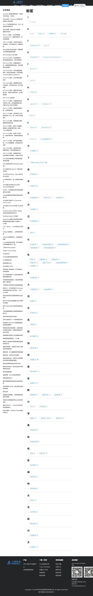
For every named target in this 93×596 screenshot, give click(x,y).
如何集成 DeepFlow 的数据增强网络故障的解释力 (12, 324)
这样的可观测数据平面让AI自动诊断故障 (13, 401)
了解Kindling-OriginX (9, 247)
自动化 (33, 500)
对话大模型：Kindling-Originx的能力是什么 (13, 412)
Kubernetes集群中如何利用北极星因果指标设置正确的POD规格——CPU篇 (12, 221)
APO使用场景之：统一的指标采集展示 (13, 181)
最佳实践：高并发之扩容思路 (11, 355)
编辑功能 (34, 477)
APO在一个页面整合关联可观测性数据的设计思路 (13, 191)
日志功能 (43, 406)
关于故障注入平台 (8, 266)
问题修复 (34, 535)
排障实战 (34, 360)
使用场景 (34, 174)
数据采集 (58, 395)
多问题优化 (34, 278)
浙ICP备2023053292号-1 (46, 592)
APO (63, 34)
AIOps (41, 34)
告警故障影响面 (62, 263)
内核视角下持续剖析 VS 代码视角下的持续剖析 (13, 270)
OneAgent (46, 104)
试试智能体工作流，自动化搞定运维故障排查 (13, 387)
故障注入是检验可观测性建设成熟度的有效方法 (13, 343)
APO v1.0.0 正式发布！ (9, 98)
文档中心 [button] (23, 6)
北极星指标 (34, 221)
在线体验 (58, 6)
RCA (32, 116)
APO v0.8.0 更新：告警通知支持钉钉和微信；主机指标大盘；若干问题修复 (13, 85)
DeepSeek (34, 57)
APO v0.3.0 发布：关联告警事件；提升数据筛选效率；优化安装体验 (12, 59)
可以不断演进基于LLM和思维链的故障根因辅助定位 (13, 276)
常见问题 (58, 564)
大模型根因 (34, 289)
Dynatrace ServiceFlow (52, 57)
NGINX (33, 92)
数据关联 (34, 395)
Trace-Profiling (44, 567)
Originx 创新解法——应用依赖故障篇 (13, 233)
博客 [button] (31, 6)
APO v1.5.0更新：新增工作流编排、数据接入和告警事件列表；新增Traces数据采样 (13, 128)
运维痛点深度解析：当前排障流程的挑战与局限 (13, 396)
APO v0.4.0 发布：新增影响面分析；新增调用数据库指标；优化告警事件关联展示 (13, 65)
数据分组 (46, 395)
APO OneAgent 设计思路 (10, 55)
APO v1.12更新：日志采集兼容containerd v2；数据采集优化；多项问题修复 (13, 37)
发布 (32, 233)
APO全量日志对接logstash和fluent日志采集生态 (11, 186)
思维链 (33, 324)
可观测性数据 (47, 244)
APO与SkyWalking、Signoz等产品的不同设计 (13, 175)
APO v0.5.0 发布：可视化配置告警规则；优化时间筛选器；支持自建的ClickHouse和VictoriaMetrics (13, 73)
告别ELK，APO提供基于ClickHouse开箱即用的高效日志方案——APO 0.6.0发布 (13, 290)
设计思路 (34, 512)
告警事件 (43, 259)
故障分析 (34, 383)
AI (32, 34)
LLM (32, 80)
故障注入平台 (43, 570)
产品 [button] (15, 6)
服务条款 (58, 575)
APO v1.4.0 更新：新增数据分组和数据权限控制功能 (12, 122)
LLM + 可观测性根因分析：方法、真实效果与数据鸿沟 (13, 25)
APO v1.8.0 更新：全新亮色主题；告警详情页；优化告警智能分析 (12, 149)
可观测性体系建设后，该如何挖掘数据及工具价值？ (13, 281)
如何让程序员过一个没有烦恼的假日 (13, 319)
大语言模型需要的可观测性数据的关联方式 (13, 312)
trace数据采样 (46, 139)
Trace (33, 139)
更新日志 (58, 570)
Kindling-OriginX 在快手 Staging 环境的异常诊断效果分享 (12, 212)
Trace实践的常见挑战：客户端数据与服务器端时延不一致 (13, 243)
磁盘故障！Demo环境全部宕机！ (12, 375)
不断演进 (34, 151)
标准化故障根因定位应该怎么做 (11, 363)
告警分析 (34, 263)
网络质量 (34, 488)
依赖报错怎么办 (7, 263)
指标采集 (34, 348)
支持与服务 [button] (39, 6)
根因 (32, 453)
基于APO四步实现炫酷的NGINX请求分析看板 (13, 302)
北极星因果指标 (28, 570)
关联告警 (60, 198)
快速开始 (65, 5)
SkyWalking (46, 127)
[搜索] (80, 5)
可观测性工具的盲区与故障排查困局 (13, 285)
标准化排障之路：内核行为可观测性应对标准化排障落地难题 (13, 359)
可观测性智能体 (63, 244)
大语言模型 (48, 289)
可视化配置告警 (50, 248)
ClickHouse (35, 45)
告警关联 (56, 259)
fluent (33, 69)
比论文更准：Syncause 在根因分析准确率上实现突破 (13, 20)
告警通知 (34, 266)
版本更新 (34, 465)
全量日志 (34, 186)
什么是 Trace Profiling (9, 251)
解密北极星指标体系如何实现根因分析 (13, 382)
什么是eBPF (6, 254)
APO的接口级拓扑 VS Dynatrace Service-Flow (12, 202)
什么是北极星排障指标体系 (10, 257)
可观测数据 (34, 248)
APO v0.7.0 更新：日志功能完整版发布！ (12, 79)
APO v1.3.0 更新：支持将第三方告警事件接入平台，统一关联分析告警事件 (13, 116)
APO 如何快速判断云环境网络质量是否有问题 (12, 160)
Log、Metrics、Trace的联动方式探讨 (13, 228)
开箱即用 (34, 313)
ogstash (34, 104)
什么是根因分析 (7, 260)
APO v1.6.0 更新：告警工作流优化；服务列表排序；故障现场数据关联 (13, 136)
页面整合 (34, 547)
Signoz (33, 127)
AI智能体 (52, 34)
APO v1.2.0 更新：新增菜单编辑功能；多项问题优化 (12, 109)
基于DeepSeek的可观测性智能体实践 (13, 307)
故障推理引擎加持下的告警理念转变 (13, 335)
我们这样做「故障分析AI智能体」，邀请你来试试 (13, 31)
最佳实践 (34, 430)
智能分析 (60, 418)
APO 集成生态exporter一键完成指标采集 (12, 170)
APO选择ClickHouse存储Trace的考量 (13, 207)
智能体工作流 (46, 418)
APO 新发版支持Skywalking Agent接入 (13, 165)
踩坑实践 (5, 392)
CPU (46, 45)
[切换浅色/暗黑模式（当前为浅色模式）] (71, 5)
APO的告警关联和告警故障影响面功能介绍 (13, 196)
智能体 (33, 418)
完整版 (33, 301)
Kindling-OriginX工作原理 (10, 216)
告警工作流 (47, 263)
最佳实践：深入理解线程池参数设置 (13, 352)
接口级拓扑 (34, 371)
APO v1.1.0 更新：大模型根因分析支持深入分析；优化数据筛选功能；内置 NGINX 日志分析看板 (13, 103)
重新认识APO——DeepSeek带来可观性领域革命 (13, 406)
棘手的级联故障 (7, 372)
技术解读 (34, 336)
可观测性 (34, 244)
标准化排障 (34, 442)
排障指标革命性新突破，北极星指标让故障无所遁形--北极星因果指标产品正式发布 (13, 330)
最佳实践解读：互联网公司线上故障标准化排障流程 (13, 348)
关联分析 (48, 198)
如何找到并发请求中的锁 (10, 316)
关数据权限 (34, 198)
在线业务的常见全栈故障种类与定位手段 (13, 297)
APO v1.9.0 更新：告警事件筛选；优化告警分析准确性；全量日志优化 (13, 154)
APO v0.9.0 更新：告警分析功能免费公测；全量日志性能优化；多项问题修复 (13, 92)
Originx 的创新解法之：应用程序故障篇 (12, 238)
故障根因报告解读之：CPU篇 (11, 338)
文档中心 (58, 567)
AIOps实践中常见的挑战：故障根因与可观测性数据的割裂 (13, 51)
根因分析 (43, 453)
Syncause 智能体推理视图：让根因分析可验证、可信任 (13, 15)
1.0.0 (33, 22)
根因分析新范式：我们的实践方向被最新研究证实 (13, 368)
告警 (32, 259)
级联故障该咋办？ (8, 378)
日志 (32, 406)
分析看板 (34, 209)
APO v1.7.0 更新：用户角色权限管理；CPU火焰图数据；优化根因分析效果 (13, 143)
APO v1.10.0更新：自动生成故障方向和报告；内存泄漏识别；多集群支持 (13, 44)
